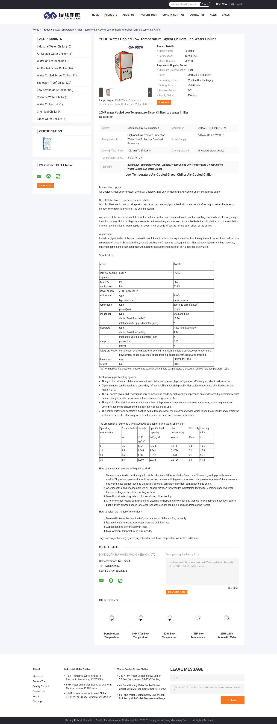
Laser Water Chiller (49, 119)
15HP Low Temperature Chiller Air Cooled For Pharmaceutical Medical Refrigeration (198, 635)
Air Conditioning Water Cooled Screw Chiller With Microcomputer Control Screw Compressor (142, 687)
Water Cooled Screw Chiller (54, 75)
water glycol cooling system (120, 538)
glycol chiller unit (145, 538)
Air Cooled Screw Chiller (52, 68)
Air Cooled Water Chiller (52, 53)
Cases (226, 14)
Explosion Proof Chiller (51, 82)
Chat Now (221, 4)
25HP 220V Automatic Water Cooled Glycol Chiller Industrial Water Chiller (226, 635)
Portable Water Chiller (50, 97)
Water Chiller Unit (48, 104)
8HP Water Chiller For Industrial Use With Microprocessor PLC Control (89, 686)
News (213, 14)
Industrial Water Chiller (51, 46)
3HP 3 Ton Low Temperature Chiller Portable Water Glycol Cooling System (140, 635)
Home (95, 14)
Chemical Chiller (47, 111)
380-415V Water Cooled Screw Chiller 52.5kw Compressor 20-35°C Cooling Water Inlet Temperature (140, 678)
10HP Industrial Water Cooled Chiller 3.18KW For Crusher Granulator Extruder (88, 695)
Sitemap (37, 701)
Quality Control (173, 14)
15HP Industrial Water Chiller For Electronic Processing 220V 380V (84, 677)
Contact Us (197, 14)
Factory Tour (148, 14)
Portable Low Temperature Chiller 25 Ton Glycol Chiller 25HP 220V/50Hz (111, 635)
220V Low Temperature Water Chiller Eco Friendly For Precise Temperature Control (169, 635)
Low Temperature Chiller (68, 29)
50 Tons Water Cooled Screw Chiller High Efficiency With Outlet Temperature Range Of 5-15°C (142, 697)
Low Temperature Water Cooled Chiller (177, 538)
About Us (128, 14)
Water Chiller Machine (50, 61)
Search (205, 4)
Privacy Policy (73, 720)
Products (110, 14)
